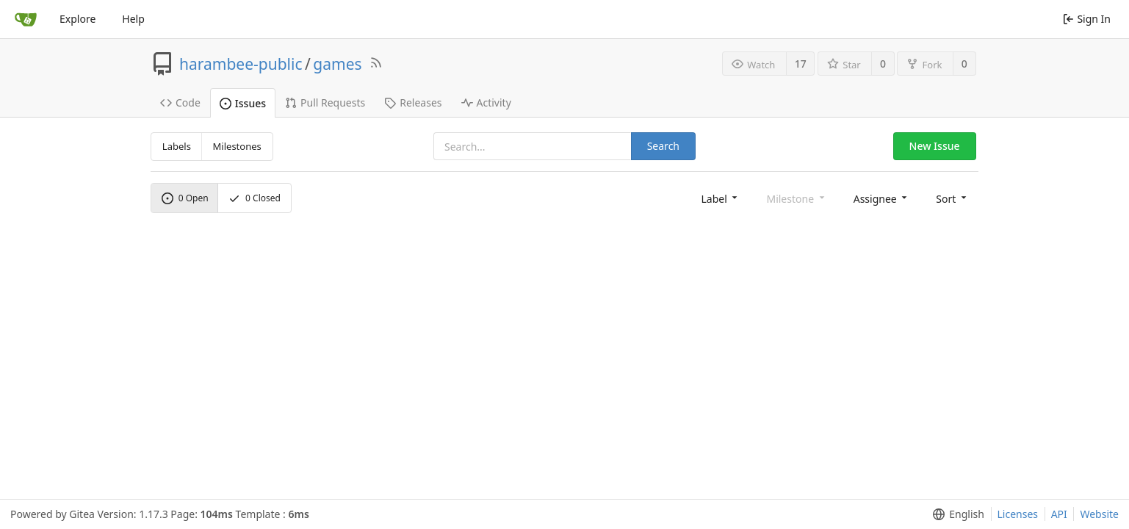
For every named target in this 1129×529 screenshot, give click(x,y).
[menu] (720, 198)
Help (133, 19)
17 (801, 64)
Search (663, 146)
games (337, 64)
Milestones (237, 146)
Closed (254, 198)
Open (185, 198)
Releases (412, 102)
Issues (243, 103)
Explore (77, 19)
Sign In (1086, 19)
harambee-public (241, 64)
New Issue (934, 146)
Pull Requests (325, 102)
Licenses (1018, 514)
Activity (486, 102)
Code (180, 102)
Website (1099, 514)
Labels (176, 146)
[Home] (26, 19)
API (1059, 514)
